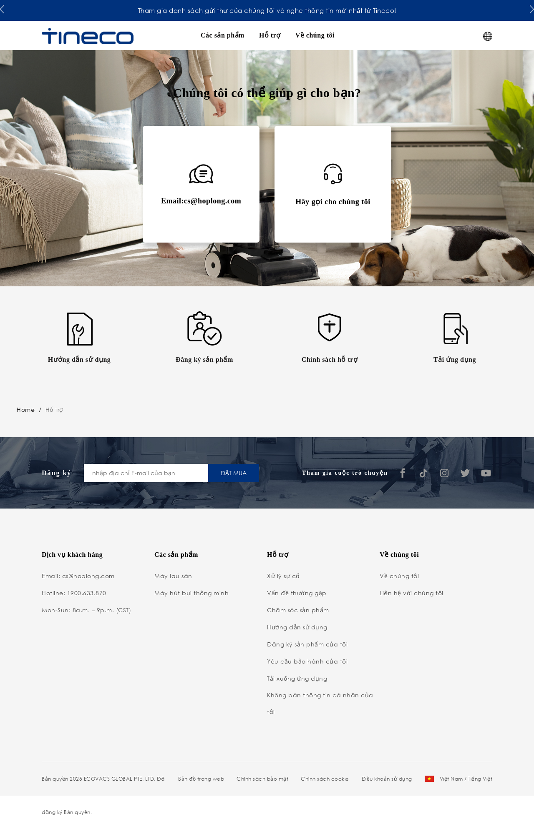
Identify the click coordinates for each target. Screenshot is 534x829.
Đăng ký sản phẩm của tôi (307, 644)
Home (26, 409)
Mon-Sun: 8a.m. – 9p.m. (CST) (86, 610)
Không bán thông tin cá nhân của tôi (320, 703)
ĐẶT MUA (234, 472)
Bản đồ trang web (201, 779)
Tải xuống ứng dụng (297, 678)
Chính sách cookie (325, 779)
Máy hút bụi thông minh (191, 592)
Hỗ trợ (270, 35)
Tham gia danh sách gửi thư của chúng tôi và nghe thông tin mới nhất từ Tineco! (267, 10)
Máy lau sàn (173, 575)
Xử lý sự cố (283, 575)
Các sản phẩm (222, 35)
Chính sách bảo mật (262, 779)
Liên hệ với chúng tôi (411, 592)
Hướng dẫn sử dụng (297, 627)
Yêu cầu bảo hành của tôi (307, 661)
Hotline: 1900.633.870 (74, 592)
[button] (2, 9)
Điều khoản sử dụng (387, 779)
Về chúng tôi (315, 35)
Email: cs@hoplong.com (78, 575)
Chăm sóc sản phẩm (298, 610)
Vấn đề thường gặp (297, 592)
